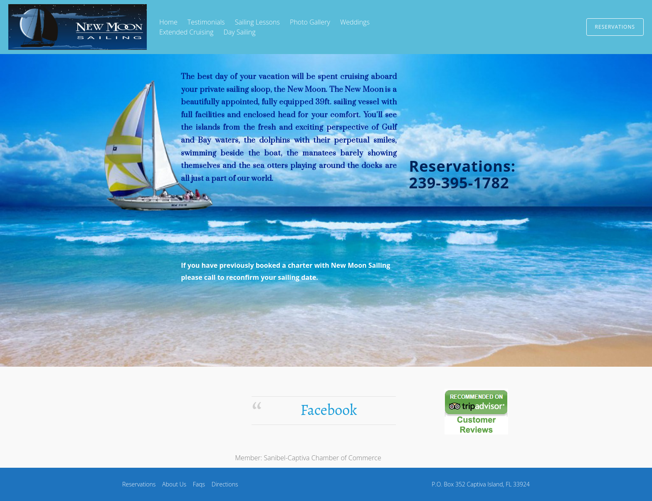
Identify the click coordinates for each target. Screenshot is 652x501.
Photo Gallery (310, 22)
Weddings (355, 22)
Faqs (199, 484)
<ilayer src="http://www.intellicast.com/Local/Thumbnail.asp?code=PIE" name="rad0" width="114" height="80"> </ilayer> (157, 411)
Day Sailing (239, 32)
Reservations (615, 26)
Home (168, 22)
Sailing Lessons (257, 22)
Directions (225, 484)
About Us (174, 484)
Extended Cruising (186, 32)
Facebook (328, 410)
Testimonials (206, 22)
